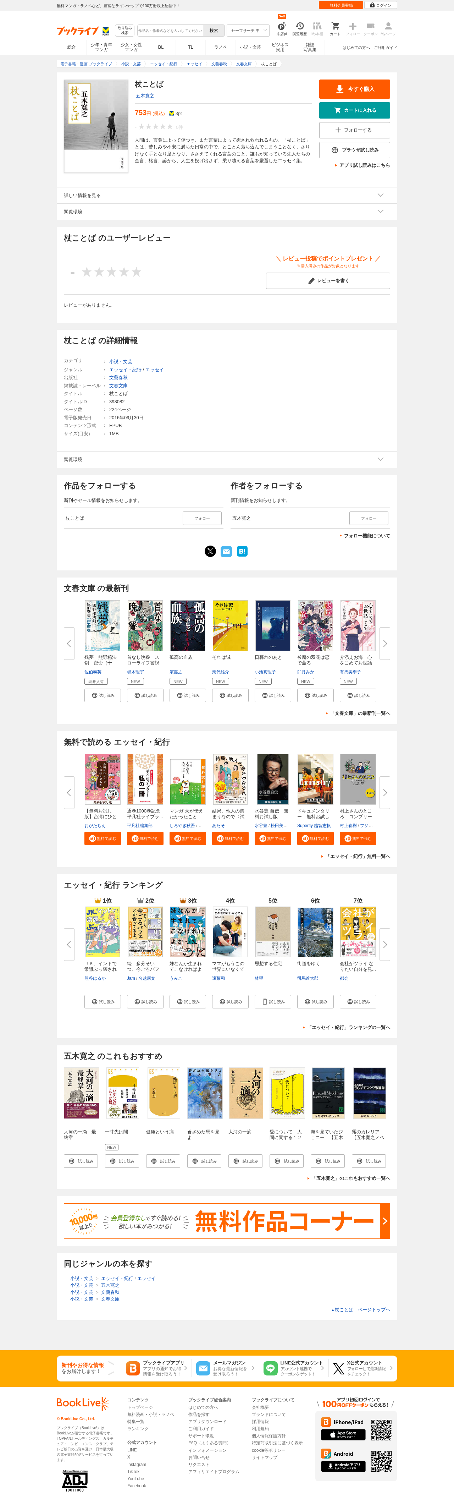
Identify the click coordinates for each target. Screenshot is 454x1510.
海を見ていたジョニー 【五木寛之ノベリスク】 (327, 1140)
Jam (131, 978)
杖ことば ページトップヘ (360, 1309)
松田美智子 (281, 825)
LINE (132, 1450)
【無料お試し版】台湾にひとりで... (100, 816)
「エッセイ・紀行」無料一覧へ (358, 856)
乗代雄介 (220, 671)
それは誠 (221, 657)
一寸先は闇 (116, 1131)
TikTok (133, 1471)
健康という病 (160, 1131)
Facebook (136, 1485)
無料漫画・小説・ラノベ (150, 1414)
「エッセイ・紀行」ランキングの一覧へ (348, 1027)
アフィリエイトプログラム (213, 1471)
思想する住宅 (268, 963)
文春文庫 (118, 385)
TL (190, 47)
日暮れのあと (268, 657)
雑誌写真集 (310, 47)
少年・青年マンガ (101, 47)
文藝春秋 (118, 377)
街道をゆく (308, 963)
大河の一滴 (239, 1131)
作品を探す (199, 1414)
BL (161, 47)
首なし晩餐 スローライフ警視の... (143, 663)
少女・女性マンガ (131, 47)
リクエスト (199, 1464)
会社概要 (260, 1407)
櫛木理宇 (135, 671)
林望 (259, 978)
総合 (71, 47)
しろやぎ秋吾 (182, 825)
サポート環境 (201, 1435)
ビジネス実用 (280, 47)
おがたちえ (95, 825)
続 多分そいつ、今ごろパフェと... (143, 969)
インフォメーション (207, 1450)
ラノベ (220, 47)
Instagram (136, 1464)
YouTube (135, 1478)
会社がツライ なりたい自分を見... (358, 966)
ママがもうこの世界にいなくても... (228, 969)
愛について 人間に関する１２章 (286, 1137)
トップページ (140, 1407)
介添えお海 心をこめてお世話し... (356, 663)
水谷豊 (261, 825)
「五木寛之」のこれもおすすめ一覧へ (351, 1178)
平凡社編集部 (140, 825)
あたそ (218, 825)
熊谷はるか (95, 978)
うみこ (176, 978)
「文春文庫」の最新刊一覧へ (360, 713)
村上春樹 (348, 825)
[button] (102, 695)
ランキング (138, 1428)
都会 (344, 978)
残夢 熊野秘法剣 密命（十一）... (100, 663)
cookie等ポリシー (269, 1450)
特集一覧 (135, 1421)
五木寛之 (145, 95)
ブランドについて (269, 1414)
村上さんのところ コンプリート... (356, 816)
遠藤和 (218, 978)
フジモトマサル (375, 825)
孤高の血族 (181, 657)
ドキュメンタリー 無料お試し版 (313, 816)
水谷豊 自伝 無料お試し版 (271, 813)
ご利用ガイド (385, 47)
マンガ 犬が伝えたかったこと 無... (186, 816)
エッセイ (154, 369)
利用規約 (260, 1428)
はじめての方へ (356, 47)
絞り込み (125, 30)
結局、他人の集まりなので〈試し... (228, 816)
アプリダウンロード (207, 1421)
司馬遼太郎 (308, 978)
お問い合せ (199, 1457)
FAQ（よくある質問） (209, 1442)
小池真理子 (265, 671)
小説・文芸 (250, 47)
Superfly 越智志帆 (314, 825)
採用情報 (260, 1421)
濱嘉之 (176, 671)
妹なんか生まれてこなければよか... (186, 969)
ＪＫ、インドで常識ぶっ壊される (100, 969)
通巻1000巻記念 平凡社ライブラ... (146, 813)
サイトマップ (264, 1457)
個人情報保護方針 (269, 1435)
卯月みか (305, 671)
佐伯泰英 (92, 671)
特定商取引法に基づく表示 (277, 1442)
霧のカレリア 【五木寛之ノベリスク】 (368, 1137)
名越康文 (146, 978)
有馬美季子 (350, 671)
